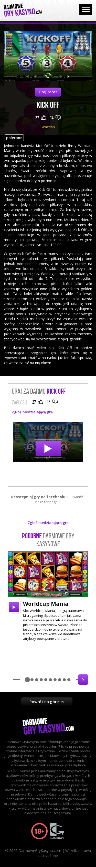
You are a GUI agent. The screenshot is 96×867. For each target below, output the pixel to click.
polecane (14, 137)
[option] (48, 596)
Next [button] (83, 679)
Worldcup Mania (45, 603)
